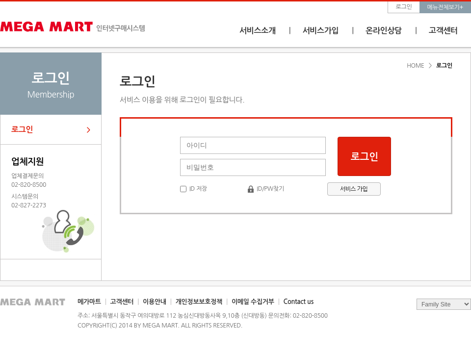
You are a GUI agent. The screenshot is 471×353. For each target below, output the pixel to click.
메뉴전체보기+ (445, 7)
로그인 (404, 7)
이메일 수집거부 (253, 302)
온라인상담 (384, 30)
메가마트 (89, 302)
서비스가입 (321, 30)
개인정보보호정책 (199, 302)
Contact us (299, 302)
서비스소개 (257, 30)
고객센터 (443, 30)
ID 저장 (198, 189)
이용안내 (154, 302)
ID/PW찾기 (270, 189)
